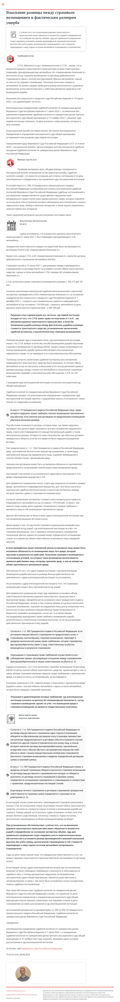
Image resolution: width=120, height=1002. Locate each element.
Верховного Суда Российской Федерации (42, 948)
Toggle (4, 4)
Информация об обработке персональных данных (21, 994)
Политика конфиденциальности (16, 990)
